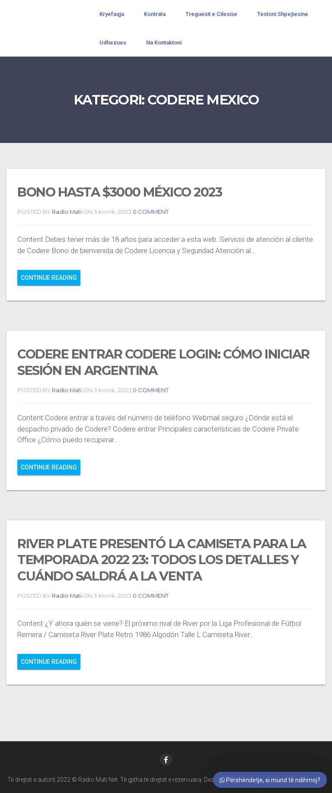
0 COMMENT (150, 211)
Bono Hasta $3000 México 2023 (119, 192)
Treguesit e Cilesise (211, 14)
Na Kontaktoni (164, 42)
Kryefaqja (111, 14)
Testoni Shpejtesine (282, 14)
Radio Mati (67, 211)
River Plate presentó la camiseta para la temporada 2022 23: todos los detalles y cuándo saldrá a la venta (161, 560)
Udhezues (112, 42)
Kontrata (155, 14)
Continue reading (49, 277)
